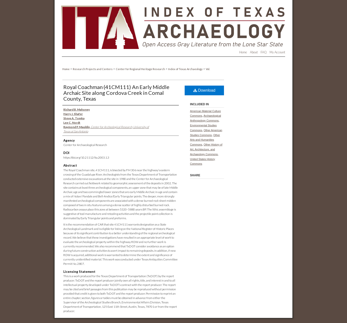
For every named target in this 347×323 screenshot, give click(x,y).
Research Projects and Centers (93, 69)
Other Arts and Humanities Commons (205, 140)
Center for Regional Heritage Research (140, 69)
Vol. (208, 69)
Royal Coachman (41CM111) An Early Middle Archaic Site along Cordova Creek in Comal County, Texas (116, 93)
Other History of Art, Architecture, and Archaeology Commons (206, 149)
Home (66, 69)
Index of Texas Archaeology (185, 69)
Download (204, 90)
